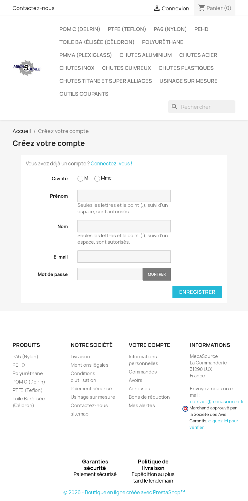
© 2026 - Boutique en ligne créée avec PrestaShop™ (124, 492)
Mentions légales (89, 365)
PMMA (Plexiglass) (85, 55)
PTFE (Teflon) (127, 29)
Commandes (143, 372)
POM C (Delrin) (79, 29)
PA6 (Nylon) (170, 29)
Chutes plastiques (186, 68)
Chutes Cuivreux (126, 68)
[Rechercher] (201, 106)
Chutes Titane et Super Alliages (105, 80)
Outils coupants (83, 93)
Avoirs (135, 380)
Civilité (60, 178)
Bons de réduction (149, 397)
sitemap (79, 414)
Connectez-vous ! (111, 163)
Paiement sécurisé (91, 388)
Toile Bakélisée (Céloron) (97, 42)
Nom (62, 226)
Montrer (157, 274)
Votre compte (149, 345)
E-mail (61, 257)
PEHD (201, 29)
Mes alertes (142, 405)
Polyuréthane (162, 42)
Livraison (80, 356)
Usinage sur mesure (189, 80)
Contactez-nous (34, 8)
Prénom (59, 196)
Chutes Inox (77, 68)
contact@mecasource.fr (217, 401)
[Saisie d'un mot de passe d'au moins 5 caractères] (110, 274)
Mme (103, 178)
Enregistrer (197, 291)
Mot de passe (53, 274)
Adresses (139, 388)
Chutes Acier (198, 55)
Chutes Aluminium (145, 55)
